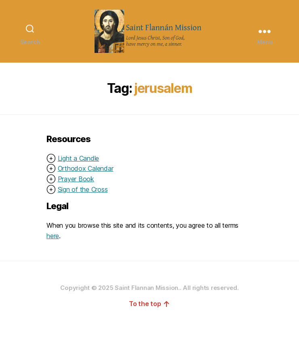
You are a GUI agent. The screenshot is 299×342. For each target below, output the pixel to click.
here (52, 251)
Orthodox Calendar (86, 184)
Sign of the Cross (83, 204)
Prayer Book (76, 194)
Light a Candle (78, 173)
